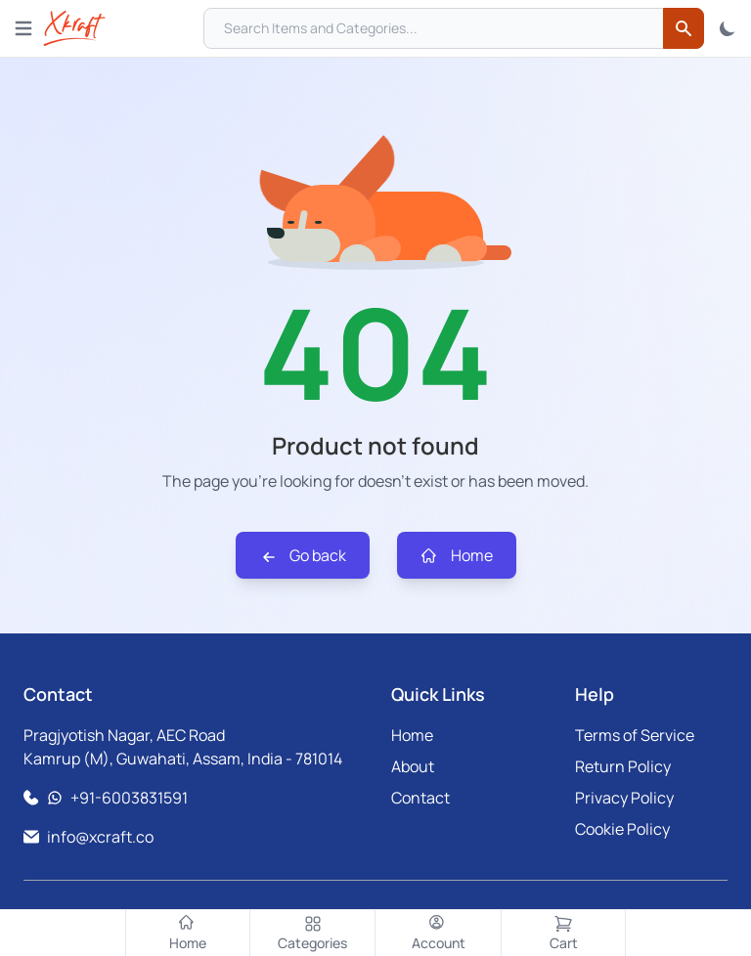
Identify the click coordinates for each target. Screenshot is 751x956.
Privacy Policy (624, 797)
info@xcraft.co (100, 836)
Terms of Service (634, 735)
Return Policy (623, 766)
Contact (420, 797)
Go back (302, 555)
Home (456, 555)
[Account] (438, 933)
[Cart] (563, 933)
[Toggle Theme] (727, 28)
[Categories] (313, 933)
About (412, 766)
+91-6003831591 (129, 797)
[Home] (187, 933)
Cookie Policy (622, 829)
